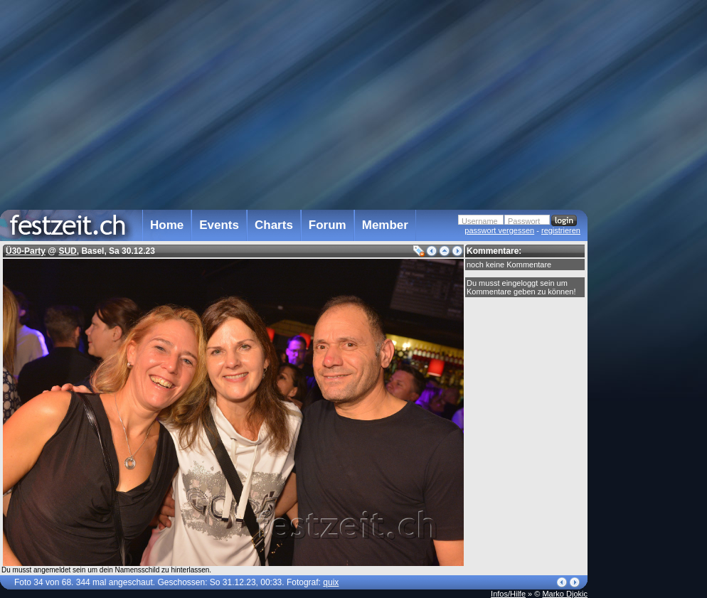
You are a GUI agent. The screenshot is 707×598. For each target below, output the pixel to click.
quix (331, 582)
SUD (67, 251)
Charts (274, 225)
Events (219, 225)
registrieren (560, 230)
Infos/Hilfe (508, 593)
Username (480, 221)
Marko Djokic (565, 593)
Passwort (524, 221)
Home (167, 225)
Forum (327, 225)
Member (385, 225)
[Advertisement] (650, 286)
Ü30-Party (26, 251)
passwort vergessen (499, 230)
